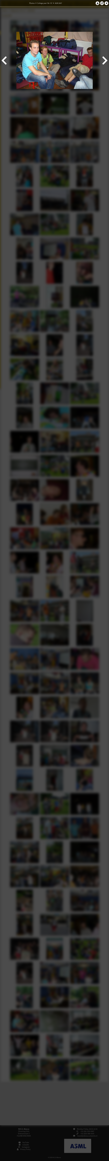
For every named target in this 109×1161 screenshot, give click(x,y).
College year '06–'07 (44, 3)
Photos (32, 3)
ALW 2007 (58, 3)
